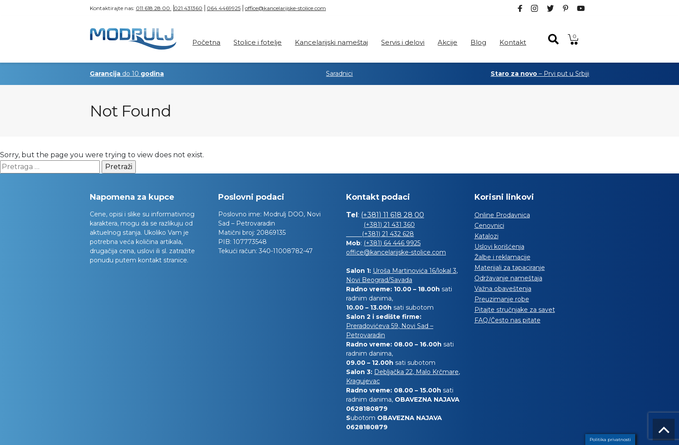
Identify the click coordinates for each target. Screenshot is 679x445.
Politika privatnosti (610, 439)
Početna (206, 42)
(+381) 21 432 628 (380, 234)
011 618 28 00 (153, 8)
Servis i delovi (402, 42)
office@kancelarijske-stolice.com (285, 8)
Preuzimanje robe (501, 299)
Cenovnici (489, 226)
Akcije (447, 42)
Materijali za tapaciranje (509, 268)
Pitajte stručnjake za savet (514, 310)
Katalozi (486, 236)
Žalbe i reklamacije (502, 257)
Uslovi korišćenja (499, 247)
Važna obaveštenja (502, 289)
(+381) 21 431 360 (389, 225)
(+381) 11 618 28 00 (392, 215)
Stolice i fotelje (257, 42)
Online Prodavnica (502, 215)
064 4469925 (223, 8)
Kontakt (512, 42)
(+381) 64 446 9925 (392, 243)
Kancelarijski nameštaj (331, 42)
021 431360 (188, 8)
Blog (478, 42)
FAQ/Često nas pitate (507, 320)
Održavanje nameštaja (508, 278)
